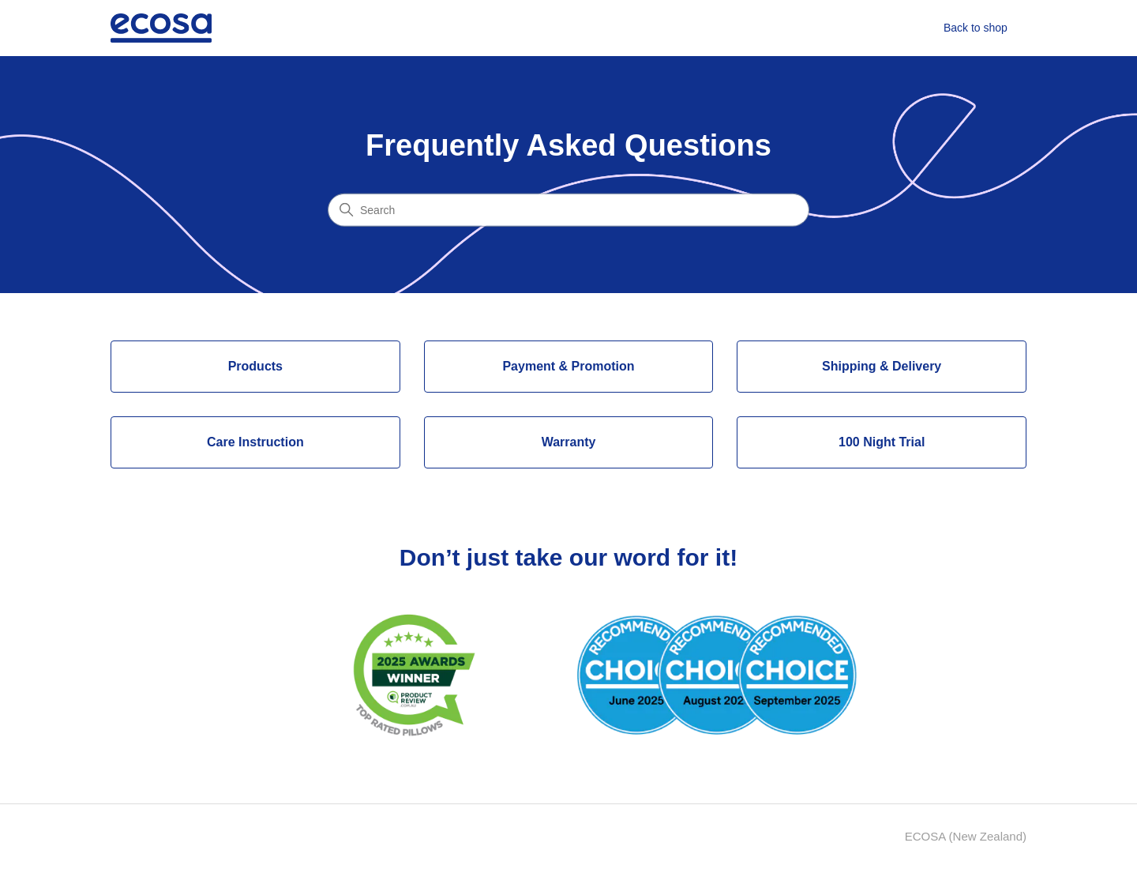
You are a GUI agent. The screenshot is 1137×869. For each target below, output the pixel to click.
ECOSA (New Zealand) (965, 836)
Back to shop (976, 27)
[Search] (568, 209)
